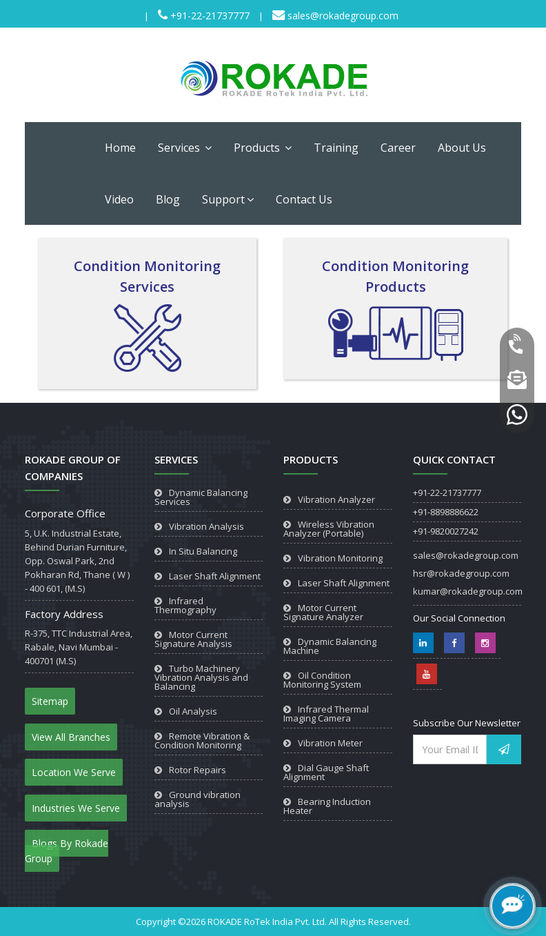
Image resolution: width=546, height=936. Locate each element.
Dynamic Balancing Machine (329, 646)
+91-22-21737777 (209, 15)
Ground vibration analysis (197, 799)
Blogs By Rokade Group (66, 851)
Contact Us (304, 199)
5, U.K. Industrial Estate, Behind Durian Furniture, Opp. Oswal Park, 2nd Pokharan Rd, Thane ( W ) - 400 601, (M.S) (77, 561)
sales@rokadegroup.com (341, 15)
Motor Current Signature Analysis (193, 639)
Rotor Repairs (197, 770)
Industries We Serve (76, 808)
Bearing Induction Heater (327, 806)
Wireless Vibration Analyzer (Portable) (328, 528)
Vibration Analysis (206, 526)
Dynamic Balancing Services (200, 497)
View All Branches (71, 737)
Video (119, 199)
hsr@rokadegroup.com (461, 573)
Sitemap (50, 701)
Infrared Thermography (185, 605)
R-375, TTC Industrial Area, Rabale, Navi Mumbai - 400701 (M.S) (78, 647)
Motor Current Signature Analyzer (323, 612)
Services (185, 147)
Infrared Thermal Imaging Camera (326, 713)
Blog (168, 199)
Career (398, 147)
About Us (462, 147)
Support (228, 199)
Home (120, 147)
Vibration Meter (330, 743)
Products (263, 147)
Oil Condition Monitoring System (322, 679)
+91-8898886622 (445, 512)
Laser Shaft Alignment (215, 576)
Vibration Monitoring (340, 558)
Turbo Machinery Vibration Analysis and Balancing (201, 677)
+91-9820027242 (445, 531)
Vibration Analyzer (336, 499)
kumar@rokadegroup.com (468, 591)
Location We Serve (74, 772)
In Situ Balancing (203, 551)
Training (336, 147)
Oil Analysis (193, 711)
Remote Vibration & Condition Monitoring (202, 740)
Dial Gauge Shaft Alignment (326, 772)
